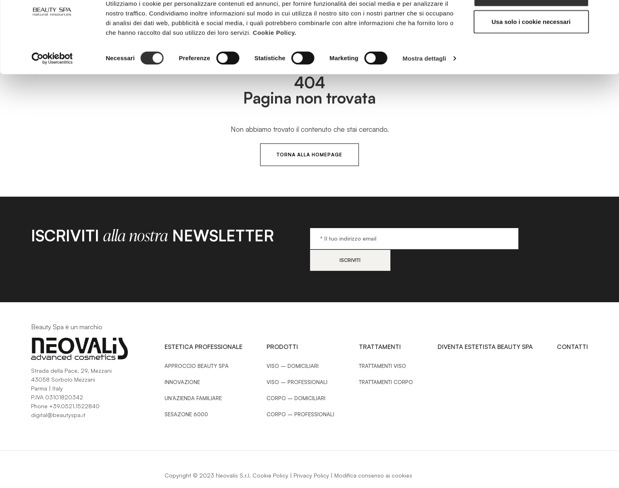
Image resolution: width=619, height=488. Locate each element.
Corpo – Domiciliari (296, 376)
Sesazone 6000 (186, 392)
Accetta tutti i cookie (531, 21)
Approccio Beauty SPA (197, 344)
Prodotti (282, 325)
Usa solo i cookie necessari (531, 47)
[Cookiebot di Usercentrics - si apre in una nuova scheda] (52, 85)
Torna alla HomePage (309, 155)
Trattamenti (380, 325)
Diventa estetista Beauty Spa (485, 325)
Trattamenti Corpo (386, 360)
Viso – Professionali (297, 360)
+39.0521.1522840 (74, 384)
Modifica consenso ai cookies (373, 453)
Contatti (572, 325)
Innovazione (182, 360)
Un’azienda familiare (193, 376)
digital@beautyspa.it (58, 393)
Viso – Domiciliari (293, 344)
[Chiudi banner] (606, 12)
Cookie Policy (270, 453)
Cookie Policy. (274, 58)
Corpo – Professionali (300, 392)
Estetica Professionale (203, 325)
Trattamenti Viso (382, 344)
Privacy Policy (311, 453)
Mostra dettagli (424, 84)
